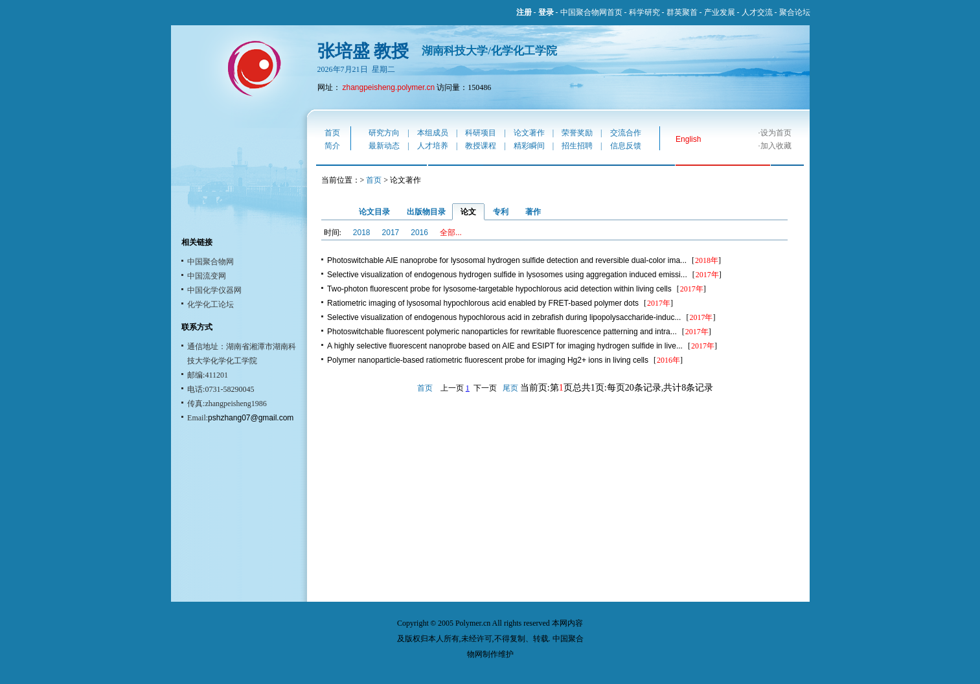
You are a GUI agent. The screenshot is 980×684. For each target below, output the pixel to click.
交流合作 (625, 132)
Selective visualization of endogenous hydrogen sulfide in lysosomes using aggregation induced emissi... (507, 274)
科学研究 (644, 12)
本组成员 (432, 132)
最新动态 (384, 145)
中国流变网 (206, 275)
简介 (332, 145)
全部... (451, 232)
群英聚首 (682, 12)
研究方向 (384, 132)
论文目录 (374, 211)
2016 (419, 232)
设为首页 (776, 132)
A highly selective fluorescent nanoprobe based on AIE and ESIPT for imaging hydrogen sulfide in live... (505, 345)
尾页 (510, 388)
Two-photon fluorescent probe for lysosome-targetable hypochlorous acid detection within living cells (499, 288)
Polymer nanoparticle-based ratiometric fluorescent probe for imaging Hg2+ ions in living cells (487, 360)
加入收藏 (776, 145)
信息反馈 (625, 145)
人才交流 (757, 12)
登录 (546, 12)
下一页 (485, 388)
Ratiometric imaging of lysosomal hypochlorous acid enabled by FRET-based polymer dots (483, 303)
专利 (500, 211)
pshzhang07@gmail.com (250, 417)
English (688, 139)
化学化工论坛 (210, 304)
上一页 (452, 388)
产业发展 (719, 12)
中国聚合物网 (210, 261)
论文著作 (529, 132)
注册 (524, 12)
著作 (533, 211)
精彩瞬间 (529, 145)
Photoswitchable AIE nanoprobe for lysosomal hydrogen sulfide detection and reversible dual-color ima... (507, 260)
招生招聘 (577, 145)
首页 (332, 132)
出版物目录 (426, 211)
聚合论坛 (794, 12)
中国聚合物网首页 (591, 12)
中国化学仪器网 (214, 290)
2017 (391, 232)
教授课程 (480, 145)
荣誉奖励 (577, 132)
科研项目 (480, 132)
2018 (361, 232)
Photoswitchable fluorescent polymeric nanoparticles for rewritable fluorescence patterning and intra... (502, 331)
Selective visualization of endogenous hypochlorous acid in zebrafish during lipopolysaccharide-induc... (504, 317)
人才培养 (432, 145)
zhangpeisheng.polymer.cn (389, 87)
